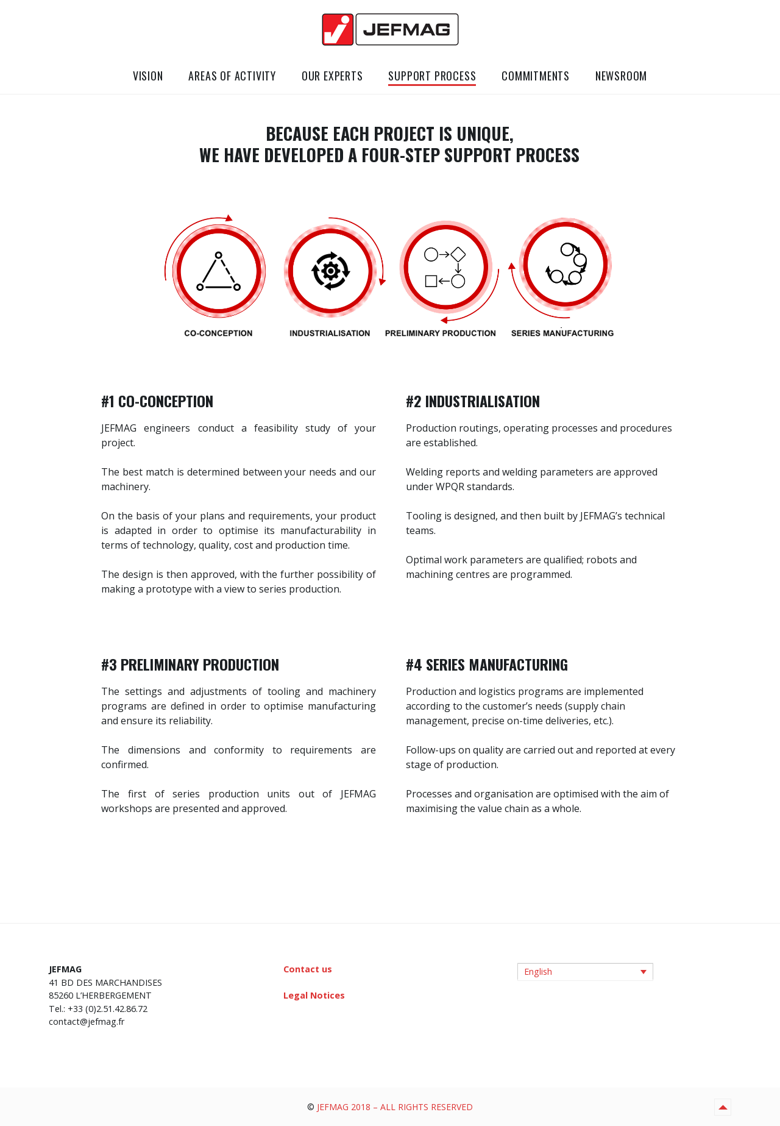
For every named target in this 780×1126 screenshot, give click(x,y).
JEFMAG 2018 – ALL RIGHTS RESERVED (395, 1107)
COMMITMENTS (536, 76)
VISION (148, 76)
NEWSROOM (621, 76)
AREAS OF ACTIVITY (232, 76)
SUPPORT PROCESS (432, 76)
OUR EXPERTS (332, 76)
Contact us (307, 969)
